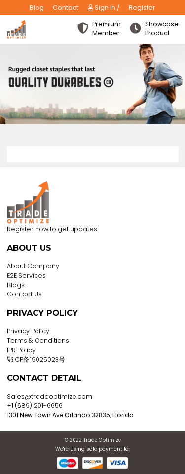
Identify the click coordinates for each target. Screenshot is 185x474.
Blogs (16, 285)
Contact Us (24, 294)
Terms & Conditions (38, 340)
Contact (65, 7)
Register (142, 7)
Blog (37, 7)
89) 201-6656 (42, 405)
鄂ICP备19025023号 (36, 359)
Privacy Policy (28, 331)
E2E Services (26, 275)
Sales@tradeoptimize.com (49, 396)
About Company (33, 266)
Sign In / (104, 7)
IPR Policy (21, 350)
